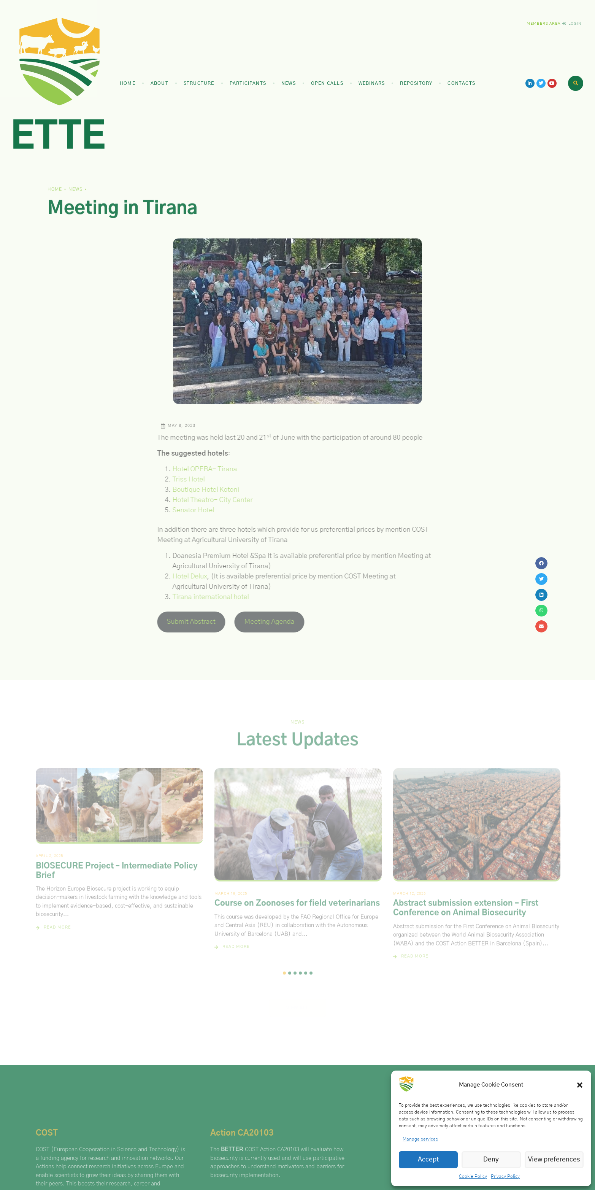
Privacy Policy (505, 1176)
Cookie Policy (473, 1176)
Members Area (543, 23)
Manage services (420, 1139)
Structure (199, 83)
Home (127, 83)
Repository (416, 83)
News (288, 83)
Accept (428, 1159)
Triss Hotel (183, 479)
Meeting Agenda (264, 621)
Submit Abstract (185, 621)
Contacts (461, 83)
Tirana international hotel (205, 597)
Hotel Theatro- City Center (207, 500)
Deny (491, 1159)
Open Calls (327, 83)
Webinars (372, 83)
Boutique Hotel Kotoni (200, 489)
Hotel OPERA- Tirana (199, 469)
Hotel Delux (184, 576)
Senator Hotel (187, 510)
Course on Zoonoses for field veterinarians (297, 909)
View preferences (554, 1159)
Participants (248, 83)
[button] (580, 1085)
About (159, 83)
